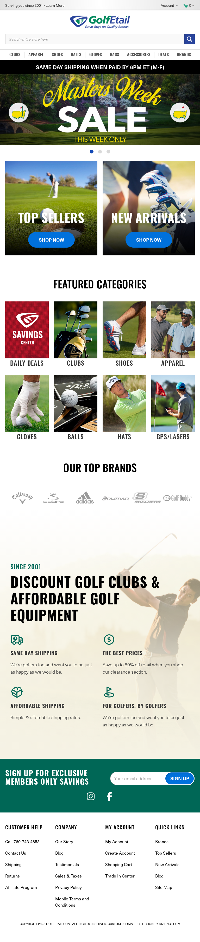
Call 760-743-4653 (22, 852)
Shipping (13, 875)
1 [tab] (91, 151)
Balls (76, 55)
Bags (114, 55)
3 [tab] (108, 151)
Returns (12, 886)
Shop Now (51, 239)
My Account (116, 852)
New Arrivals (167, 875)
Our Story (64, 852)
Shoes (57, 55)
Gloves (95, 55)
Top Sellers (165, 863)
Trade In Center (120, 886)
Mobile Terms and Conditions (72, 912)
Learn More (55, 5)
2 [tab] (100, 151)
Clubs (14, 55)
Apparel (36, 55)
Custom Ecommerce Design (131, 934)
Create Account (120, 863)
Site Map (163, 897)
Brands (184, 55)
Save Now (100, 109)
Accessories (138, 55)
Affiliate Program (21, 897)
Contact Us (15, 863)
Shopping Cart (118, 875)
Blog (59, 863)
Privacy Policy (68, 897)
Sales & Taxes (68, 886)
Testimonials (67, 875)
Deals (163, 55)
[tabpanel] (100, 109)
